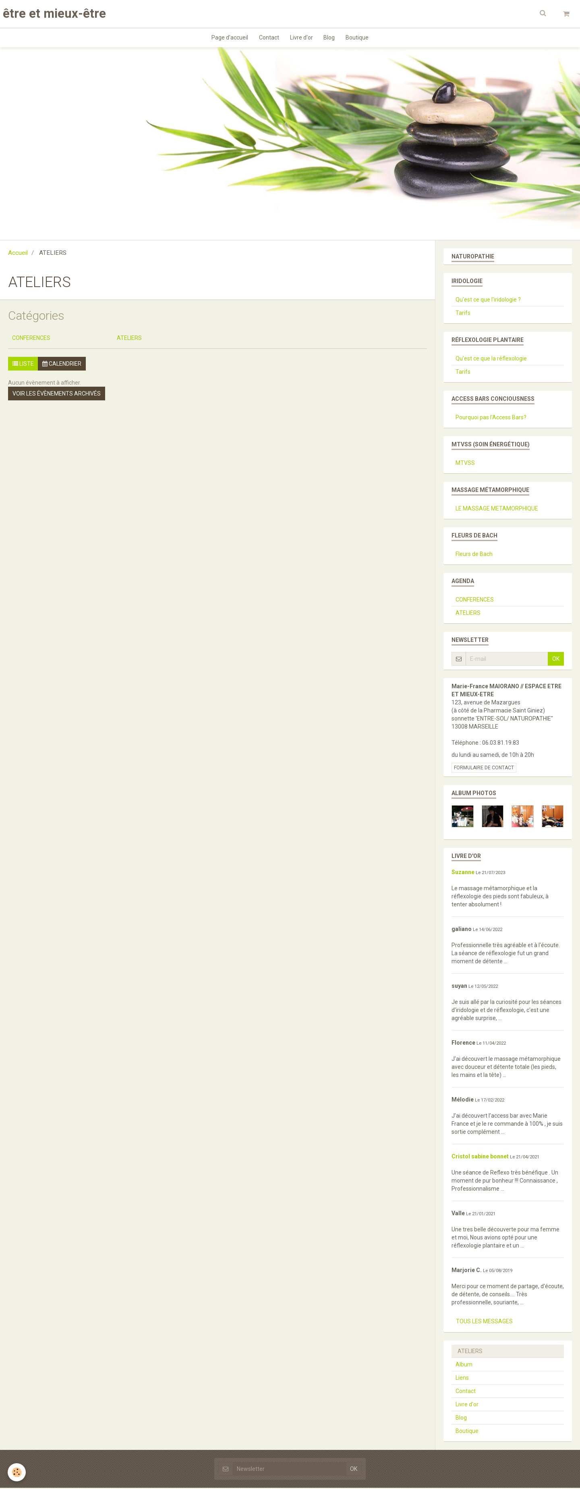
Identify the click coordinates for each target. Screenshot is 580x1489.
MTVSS (465, 464)
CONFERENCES (31, 339)
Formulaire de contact (484, 769)
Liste (23, 365)
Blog (330, 38)
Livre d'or (301, 38)
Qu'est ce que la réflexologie (491, 359)
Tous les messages (484, 1322)
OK (555, 660)
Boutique (359, 38)
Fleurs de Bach (474, 555)
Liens (462, 1379)
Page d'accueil (227, 38)
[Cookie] (17, 1472)
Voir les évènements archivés (56, 395)
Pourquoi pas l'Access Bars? (491, 418)
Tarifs (463, 314)
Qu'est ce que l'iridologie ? (488, 301)
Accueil (18, 254)
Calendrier (61, 365)
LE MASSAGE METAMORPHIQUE (497, 509)
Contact (268, 38)
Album (464, 1365)
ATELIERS (129, 339)
